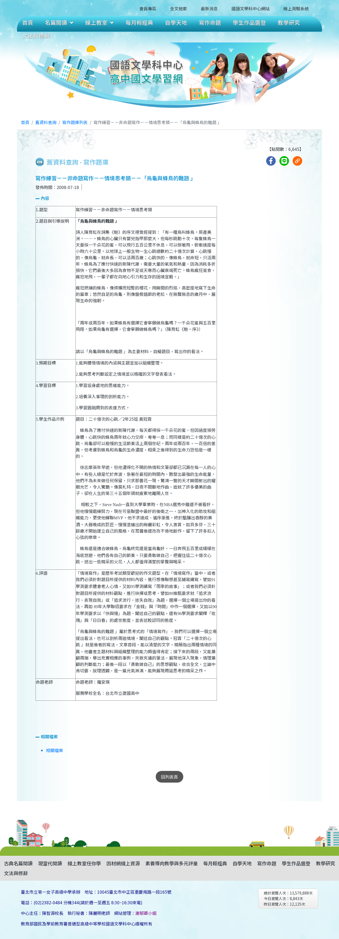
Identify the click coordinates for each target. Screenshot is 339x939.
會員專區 (147, 8)
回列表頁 (169, 777)
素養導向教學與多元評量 (171, 863)
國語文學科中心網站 (250, 8)
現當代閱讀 (50, 863)
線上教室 (99, 22)
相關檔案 (54, 750)
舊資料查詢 (45, 122)
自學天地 (176, 22)
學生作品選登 (249, 22)
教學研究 (289, 22)
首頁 (27, 22)
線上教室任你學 (84, 863)
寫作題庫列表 (75, 122)
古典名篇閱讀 (18, 863)
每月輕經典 (139, 22)
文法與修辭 (36, 36)
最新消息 (209, 8)
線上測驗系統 (296, 8)
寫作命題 (210, 22)
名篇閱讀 (59, 22)
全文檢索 (178, 8)
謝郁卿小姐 (146, 913)
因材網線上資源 (123, 863)
